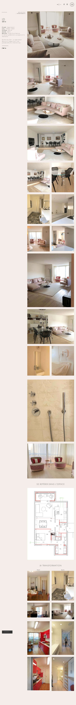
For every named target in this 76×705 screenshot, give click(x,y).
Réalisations (21, 12)
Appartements (21, 13)
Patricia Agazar (17, 5)
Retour (4, 12)
